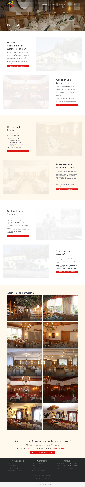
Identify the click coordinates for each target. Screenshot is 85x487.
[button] (55, 4)
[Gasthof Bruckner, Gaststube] (24, 308)
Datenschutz (37, 475)
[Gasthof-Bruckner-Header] (10, 4)
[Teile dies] (39, 479)
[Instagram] (77, 1)
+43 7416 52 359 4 (73, 465)
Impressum (48, 475)
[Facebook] (75, 1)
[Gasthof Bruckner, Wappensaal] (24, 362)
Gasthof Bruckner (39, 484)
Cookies (42, 475)
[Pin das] (48, 479)
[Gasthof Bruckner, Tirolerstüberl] (24, 389)
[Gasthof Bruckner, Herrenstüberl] (24, 335)
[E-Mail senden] (36, 479)
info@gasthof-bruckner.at (60, 448)
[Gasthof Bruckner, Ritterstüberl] (24, 416)
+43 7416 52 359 (33, 448)
